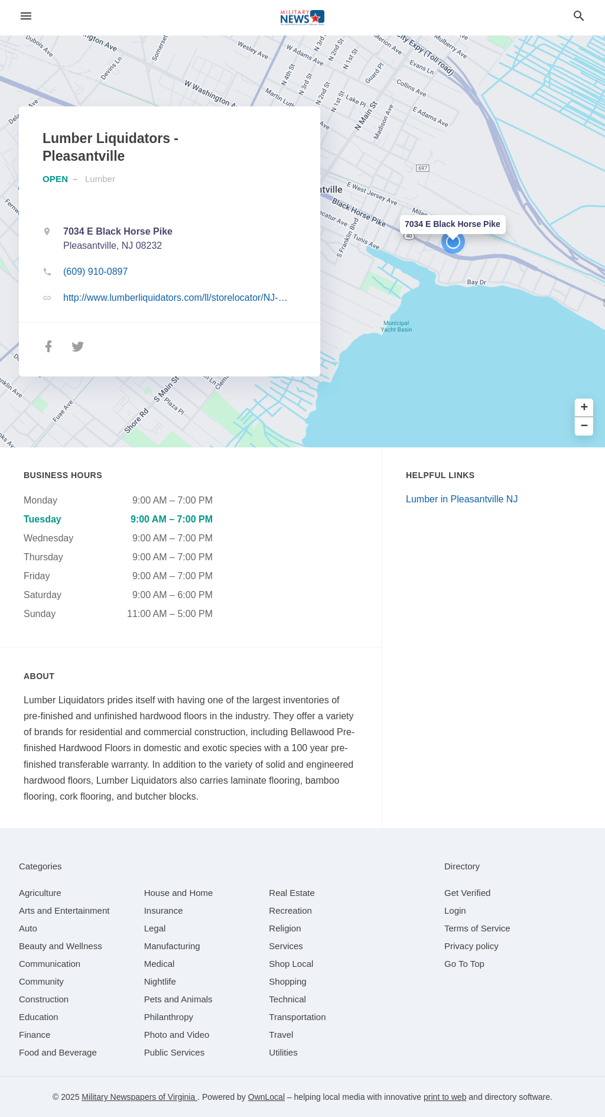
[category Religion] (285, 928)
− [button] (584, 426)
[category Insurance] (163, 910)
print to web (445, 1097)
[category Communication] (49, 964)
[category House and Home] (178, 893)
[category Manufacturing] (172, 946)
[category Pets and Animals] (178, 999)
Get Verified (467, 893)
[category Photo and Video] (177, 1035)
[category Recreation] (290, 910)
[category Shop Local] (291, 964)
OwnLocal (266, 1097)
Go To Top (464, 964)
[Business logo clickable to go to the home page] (302, 17)
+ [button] (584, 408)
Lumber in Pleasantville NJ (462, 499)
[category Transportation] (297, 1017)
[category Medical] (159, 964)
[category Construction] (44, 999)
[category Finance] (34, 1035)
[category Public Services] (174, 1052)
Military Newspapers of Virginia (139, 1097)
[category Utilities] (283, 1052)
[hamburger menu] (26, 16)
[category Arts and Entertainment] (64, 910)
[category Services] (286, 946)
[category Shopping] (287, 981)
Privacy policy (471, 946)
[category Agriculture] (40, 893)
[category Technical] (287, 999)
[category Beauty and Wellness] (60, 946)
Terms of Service (477, 928)
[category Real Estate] (292, 893)
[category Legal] (155, 928)
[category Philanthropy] (168, 1017)
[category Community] (41, 981)
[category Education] (38, 1017)
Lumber (100, 179)
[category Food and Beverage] (58, 1052)
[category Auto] (28, 928)
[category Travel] (281, 1035)
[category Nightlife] (160, 981)
